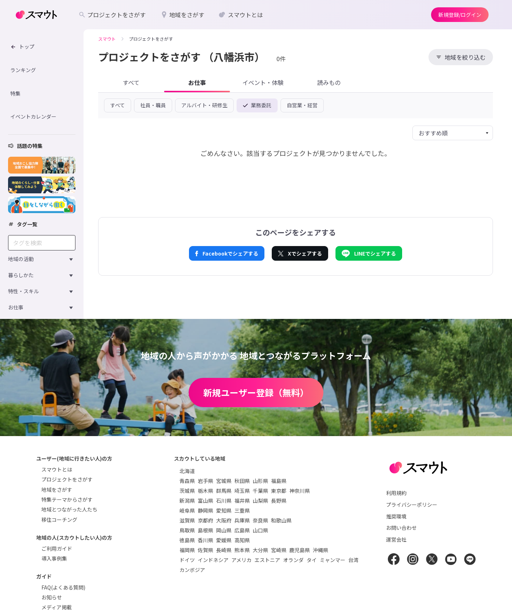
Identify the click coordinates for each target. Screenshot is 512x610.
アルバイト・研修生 (204, 105)
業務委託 (257, 105)
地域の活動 (21, 259)
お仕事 (15, 307)
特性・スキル (23, 291)
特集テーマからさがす (67, 499)
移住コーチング (59, 519)
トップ (22, 46)
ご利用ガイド (56, 548)
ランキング (23, 70)
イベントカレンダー (33, 116)
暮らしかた (21, 275)
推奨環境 (396, 516)
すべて (117, 105)
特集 (15, 93)
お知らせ (51, 597)
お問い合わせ (401, 527)
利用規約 (396, 492)
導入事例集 (54, 558)
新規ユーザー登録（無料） (256, 392)
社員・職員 (153, 105)
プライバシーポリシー (411, 504)
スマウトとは (56, 469)
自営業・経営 (302, 105)
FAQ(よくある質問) (63, 587)
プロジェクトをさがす (67, 479)
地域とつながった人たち (69, 509)
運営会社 (396, 539)
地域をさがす (56, 489)
